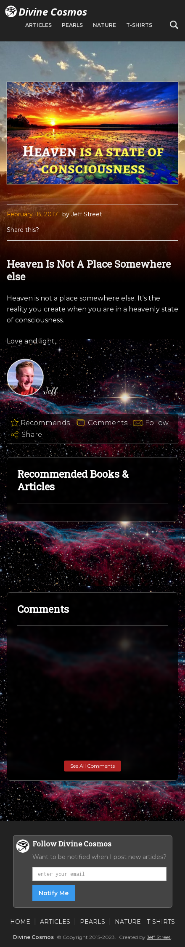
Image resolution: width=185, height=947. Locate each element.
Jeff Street (159, 937)
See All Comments (92, 766)
